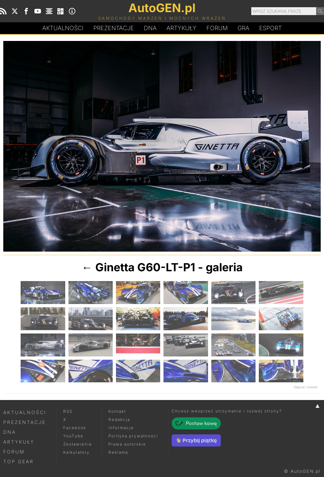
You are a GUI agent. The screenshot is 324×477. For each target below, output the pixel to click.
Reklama (118, 452)
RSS (67, 411)
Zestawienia (77, 444)
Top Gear (18, 461)
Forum (217, 28)
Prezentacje (113, 28)
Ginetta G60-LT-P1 (145, 267)
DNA (9, 432)
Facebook (74, 427)
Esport (270, 28)
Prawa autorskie (127, 444)
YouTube (73, 435)
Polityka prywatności (133, 435)
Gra (243, 28)
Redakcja (119, 419)
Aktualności (63, 28)
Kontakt (117, 411)
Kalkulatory (76, 452)
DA (150, 28)
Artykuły (181, 28)
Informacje (121, 427)
